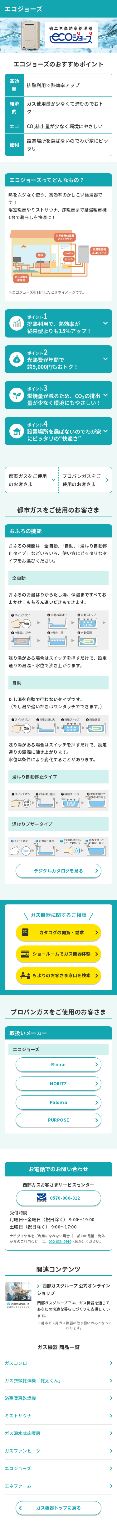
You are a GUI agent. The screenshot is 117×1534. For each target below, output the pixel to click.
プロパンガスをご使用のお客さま (81, 480)
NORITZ (58, 1083)
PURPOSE (58, 1120)
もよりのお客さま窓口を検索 (61, 975)
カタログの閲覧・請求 (61, 932)
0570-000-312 (65, 1198)
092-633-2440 (60, 1241)
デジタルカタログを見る (58, 870)
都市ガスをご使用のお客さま (28, 480)
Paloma (58, 1102)
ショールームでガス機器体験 (61, 953)
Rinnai (58, 1064)
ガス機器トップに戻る (58, 1508)
